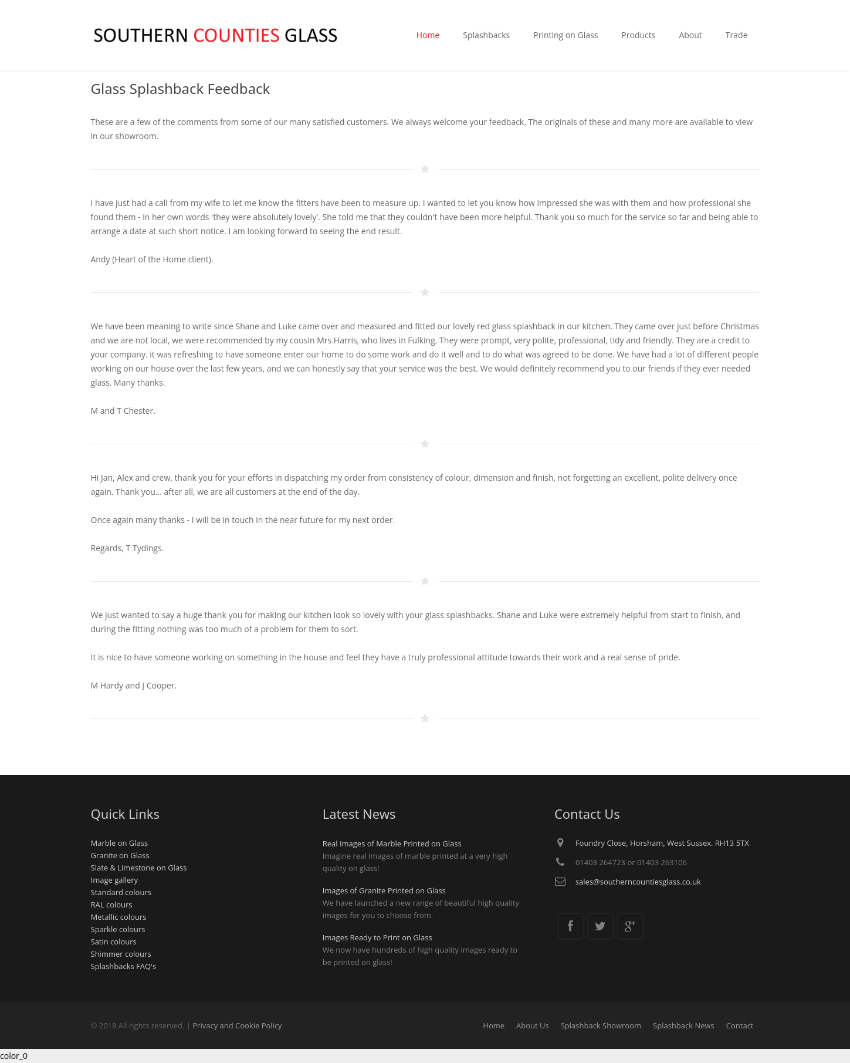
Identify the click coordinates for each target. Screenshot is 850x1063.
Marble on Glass (119, 843)
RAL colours (112, 904)
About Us (532, 1025)
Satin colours (114, 941)
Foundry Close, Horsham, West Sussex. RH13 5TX (662, 843)
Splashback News (683, 1025)
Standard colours (121, 892)
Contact (740, 1025)
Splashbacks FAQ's (124, 966)
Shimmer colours (121, 954)
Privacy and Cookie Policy (237, 1025)
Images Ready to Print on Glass (377, 937)
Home (493, 1025)
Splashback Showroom (601, 1025)
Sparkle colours (118, 929)
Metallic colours (119, 917)
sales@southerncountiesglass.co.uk (638, 881)
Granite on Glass (120, 855)
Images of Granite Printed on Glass (384, 890)
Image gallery (114, 880)
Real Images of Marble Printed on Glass (392, 843)
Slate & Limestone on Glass (139, 867)
